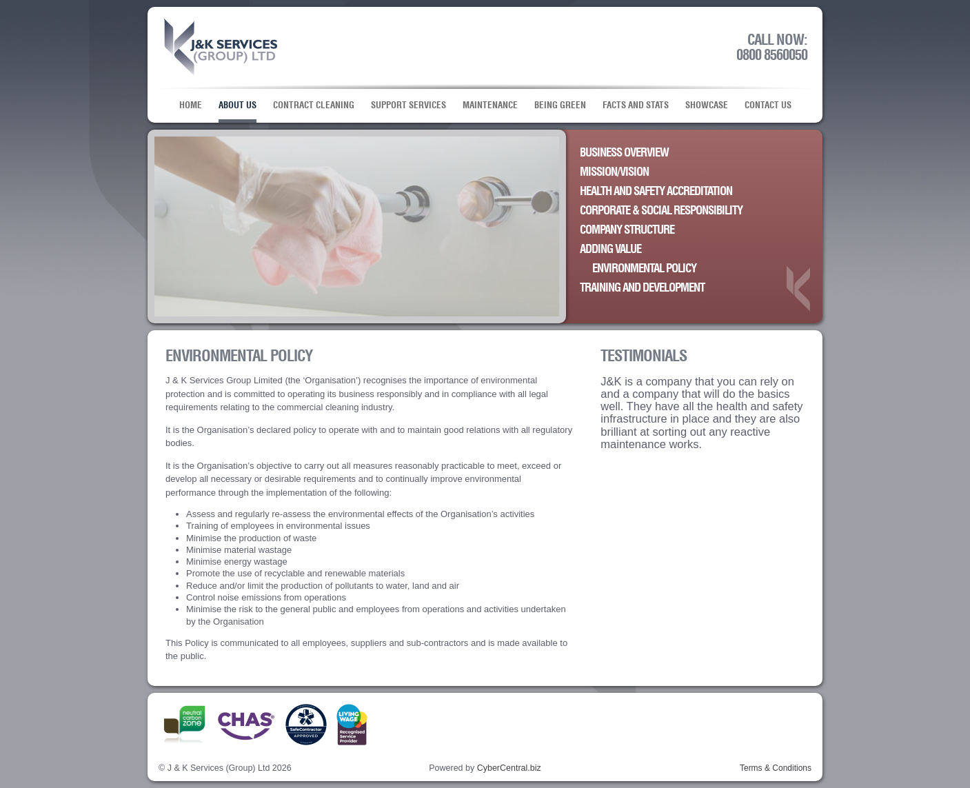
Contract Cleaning (313, 105)
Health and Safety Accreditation (656, 191)
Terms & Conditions (775, 768)
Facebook (709, 727)
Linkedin (780, 727)
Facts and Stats (636, 105)
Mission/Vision (614, 172)
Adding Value (610, 249)
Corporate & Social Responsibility (661, 211)
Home (190, 105)
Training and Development (642, 288)
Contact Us (768, 105)
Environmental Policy (644, 269)
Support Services (408, 105)
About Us (237, 105)
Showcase (706, 105)
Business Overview (624, 153)
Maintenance (490, 105)
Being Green (560, 105)
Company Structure (627, 230)
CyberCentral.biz (509, 768)
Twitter (638, 727)
